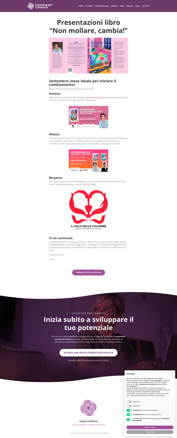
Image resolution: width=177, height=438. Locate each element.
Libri (122, 6)
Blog (138, 6)
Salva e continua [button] (150, 427)
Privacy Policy (73, 433)
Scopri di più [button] (150, 432)
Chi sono (89, 6)
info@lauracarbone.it (96, 425)
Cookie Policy (83, 433)
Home (81, 6)
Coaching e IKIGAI (102, 6)
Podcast (129, 6)
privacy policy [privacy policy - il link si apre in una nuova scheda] (158, 380)
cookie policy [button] (133, 386)
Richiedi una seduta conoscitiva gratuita (88, 352)
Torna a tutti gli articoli (88, 272)
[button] (172, 374)
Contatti (145, 6)
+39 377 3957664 (79, 425)
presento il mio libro (94, 97)
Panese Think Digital (101, 433)
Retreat (114, 6)
